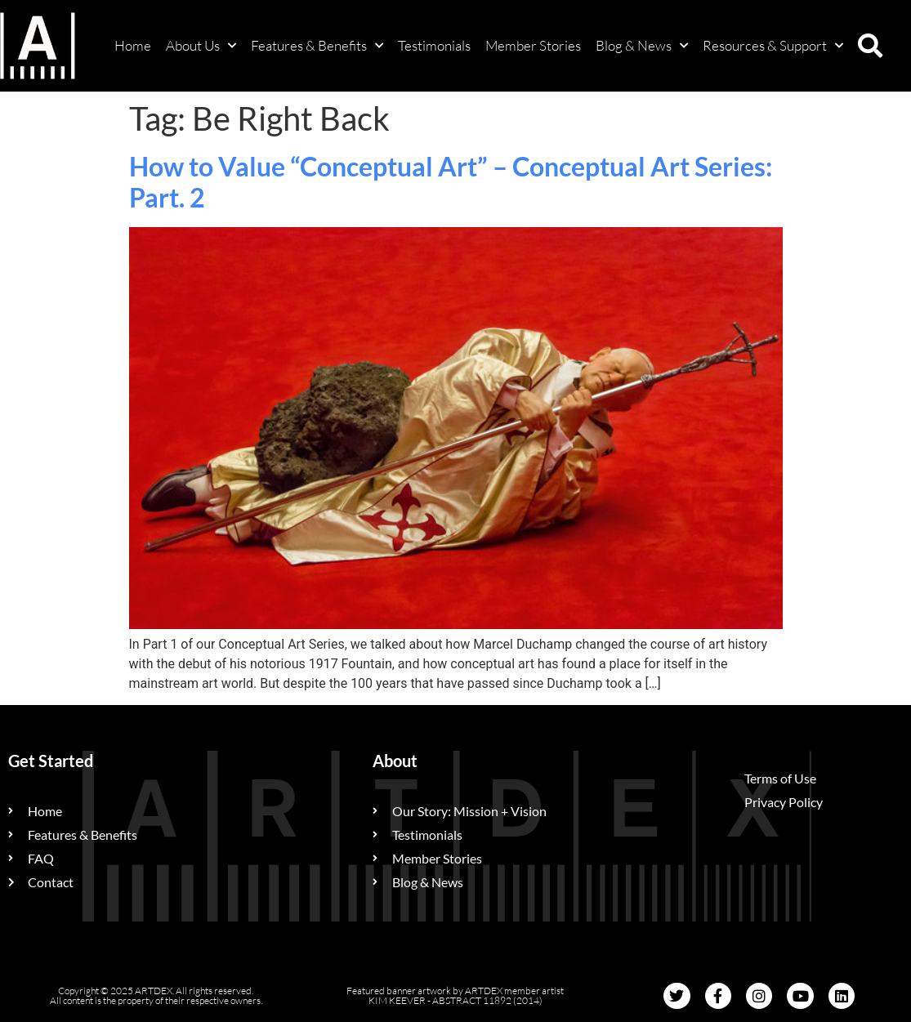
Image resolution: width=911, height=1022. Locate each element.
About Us (201, 46)
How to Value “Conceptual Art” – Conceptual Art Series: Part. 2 (450, 181)
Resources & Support (773, 46)
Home (132, 45)
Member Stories (533, 45)
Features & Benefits (317, 46)
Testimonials (434, 45)
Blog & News (642, 46)
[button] (870, 45)
